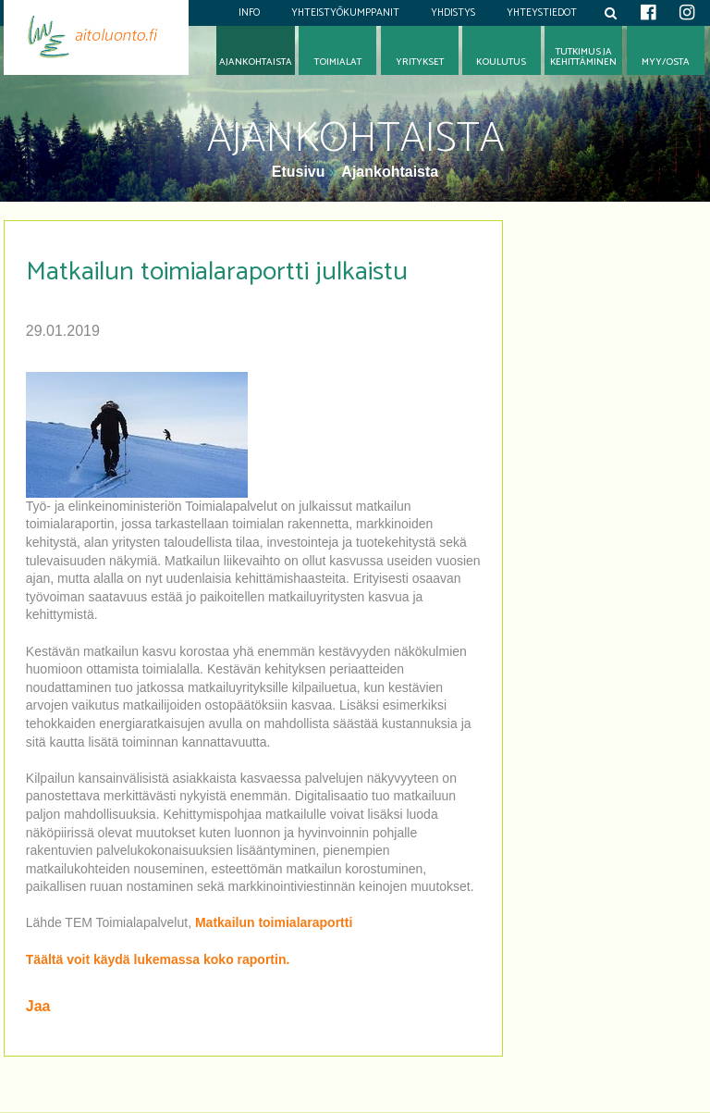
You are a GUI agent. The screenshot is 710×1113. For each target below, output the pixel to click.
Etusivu (300, 171)
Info (249, 13)
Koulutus (501, 62)
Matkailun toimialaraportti (273, 922)
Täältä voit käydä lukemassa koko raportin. (158, 959)
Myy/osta (666, 62)
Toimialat (337, 62)
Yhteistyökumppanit (345, 13)
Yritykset (420, 62)
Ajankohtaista (389, 171)
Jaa (38, 1006)
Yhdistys (453, 13)
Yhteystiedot (542, 13)
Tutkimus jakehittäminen (583, 57)
